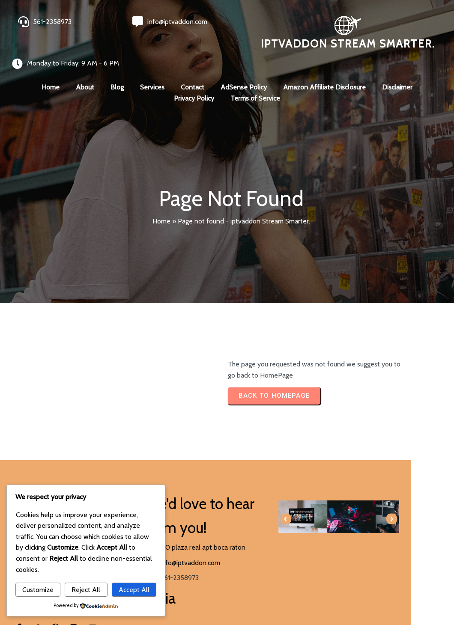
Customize (38, 590)
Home (161, 203)
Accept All (134, 590)
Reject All (86, 590)
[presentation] (241, 502)
